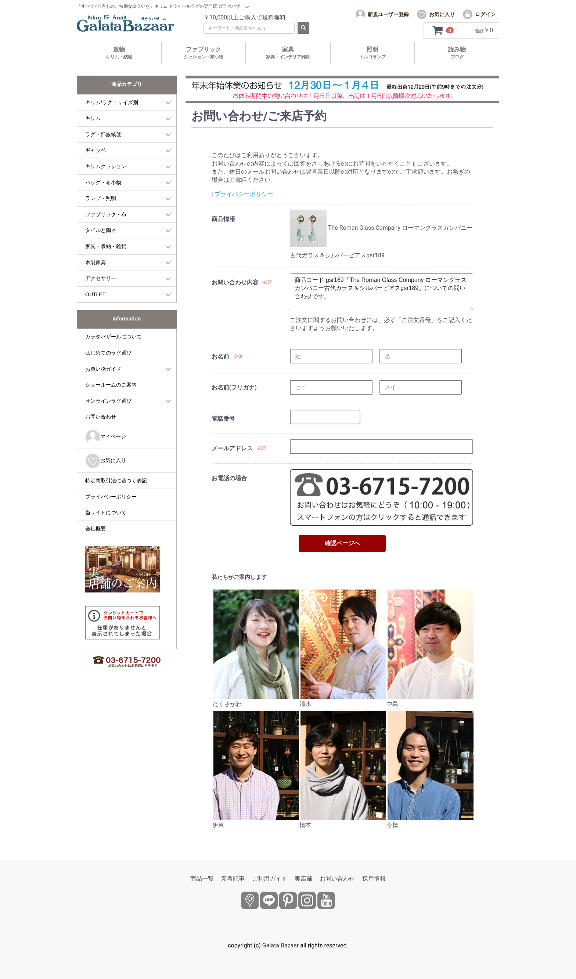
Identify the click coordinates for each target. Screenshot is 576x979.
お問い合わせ (100, 417)
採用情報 (374, 878)
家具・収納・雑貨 (105, 246)
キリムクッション (105, 166)
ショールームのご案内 (111, 385)
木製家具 (95, 262)
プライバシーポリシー (111, 497)
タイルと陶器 (100, 230)
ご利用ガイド (269, 878)
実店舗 (303, 878)
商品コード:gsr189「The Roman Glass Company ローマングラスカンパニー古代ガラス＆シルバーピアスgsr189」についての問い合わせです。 (381, 291)
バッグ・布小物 (103, 182)
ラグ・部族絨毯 (103, 134)
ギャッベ (95, 150)
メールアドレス (232, 448)
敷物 (119, 52)
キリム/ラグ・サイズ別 (111, 102)
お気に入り (105, 460)
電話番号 (223, 418)
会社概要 (95, 529)
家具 (288, 52)
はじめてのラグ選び (108, 353)
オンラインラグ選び (108, 401)
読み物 (457, 52)
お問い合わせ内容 (235, 282)
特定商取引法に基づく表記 (116, 480)
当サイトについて (105, 512)
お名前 (220, 356)
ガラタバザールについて (113, 337)
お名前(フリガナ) (234, 387)
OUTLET (95, 294)
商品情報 (223, 218)
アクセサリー (100, 278)
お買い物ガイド (103, 369)
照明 (372, 52)
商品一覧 (202, 878)
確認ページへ (342, 543)
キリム (93, 118)
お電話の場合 (229, 478)
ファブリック (203, 52)
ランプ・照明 (100, 198)
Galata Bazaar (280, 945)
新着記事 (233, 878)
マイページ (105, 437)
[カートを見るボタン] (443, 30)
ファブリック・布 (105, 214)
